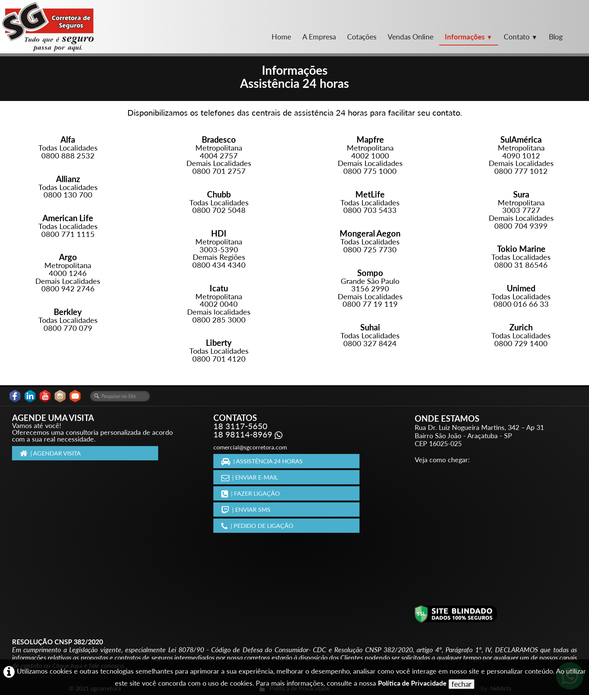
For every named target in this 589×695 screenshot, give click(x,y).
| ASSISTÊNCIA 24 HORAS (262, 460)
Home (281, 36)
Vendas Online (410, 36)
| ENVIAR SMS (245, 509)
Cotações (361, 36)
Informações (468, 36)
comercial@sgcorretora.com (250, 447)
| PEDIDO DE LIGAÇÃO (257, 525)
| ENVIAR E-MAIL (249, 477)
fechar (461, 684)
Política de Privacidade (412, 683)
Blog (556, 36)
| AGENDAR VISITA (50, 453)
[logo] (48, 26)
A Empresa (319, 36)
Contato (521, 36)
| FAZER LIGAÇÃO (250, 493)
